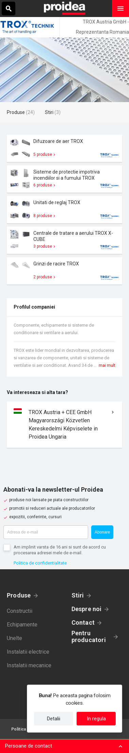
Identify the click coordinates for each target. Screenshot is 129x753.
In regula (96, 719)
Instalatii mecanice (29, 665)
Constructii (19, 611)
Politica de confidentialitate (40, 563)
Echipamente (22, 624)
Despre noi (86, 608)
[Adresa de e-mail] (45, 532)
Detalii (53, 719)
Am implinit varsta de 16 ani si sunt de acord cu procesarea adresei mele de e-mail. (60, 549)
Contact (83, 622)
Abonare (102, 532)
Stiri (77, 595)
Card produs (64, 148)
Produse (19, 595)
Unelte (14, 638)
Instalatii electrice (28, 652)
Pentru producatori (88, 636)
